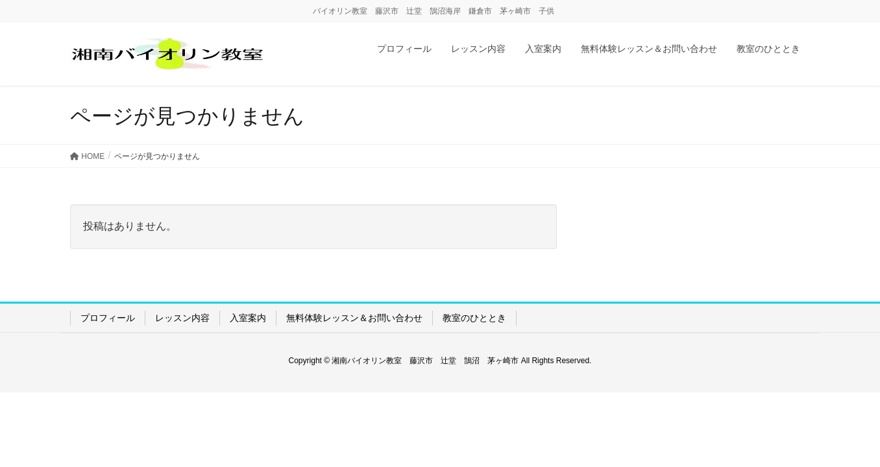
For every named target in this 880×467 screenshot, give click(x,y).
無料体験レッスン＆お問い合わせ (354, 318)
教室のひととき (474, 318)
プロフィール (107, 318)
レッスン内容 (182, 318)
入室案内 (248, 318)
